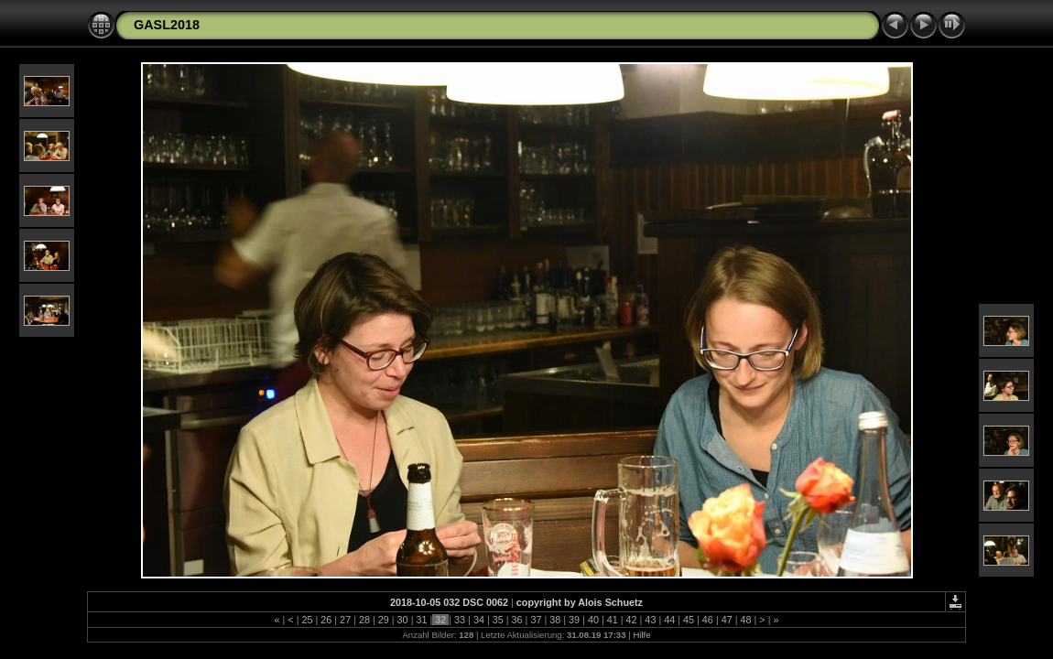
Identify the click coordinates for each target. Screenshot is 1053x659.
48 (746, 619)
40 (593, 619)
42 (632, 619)
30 (403, 619)
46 (708, 619)
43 (650, 619)
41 (612, 619)
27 (345, 619)
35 (498, 619)
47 (727, 619)
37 (535, 619)
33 (459, 619)
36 (517, 619)
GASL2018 (167, 24)
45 (688, 619)
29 (383, 619)
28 (364, 619)
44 (669, 619)
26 (326, 619)
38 (555, 619)
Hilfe (641, 635)
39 (574, 619)
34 (479, 619)
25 (307, 619)
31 (421, 619)
